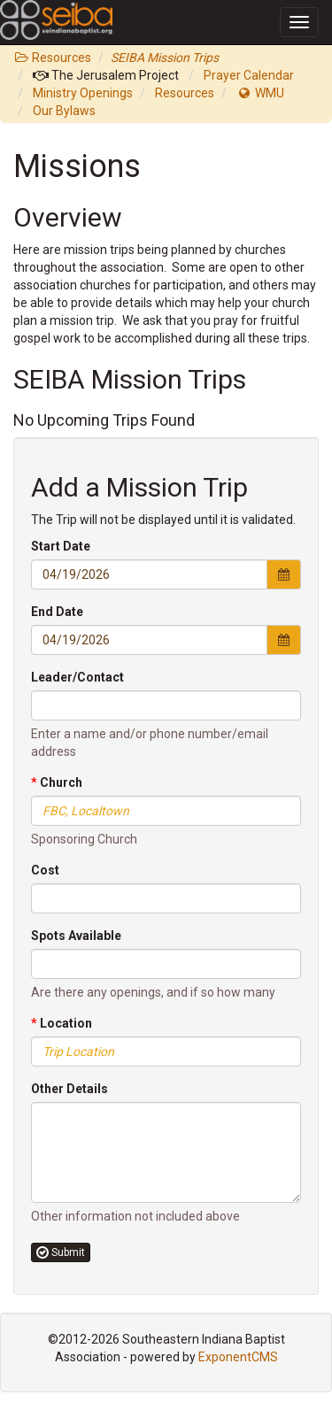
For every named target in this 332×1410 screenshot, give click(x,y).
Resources (52, 57)
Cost (45, 870)
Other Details (69, 1089)
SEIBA (25, 12)
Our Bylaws (64, 111)
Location (61, 1023)
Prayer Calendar (249, 75)
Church (56, 782)
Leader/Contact (77, 677)
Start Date (60, 546)
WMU (260, 93)
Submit (60, 1252)
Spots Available (76, 935)
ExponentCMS (238, 1357)
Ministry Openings (83, 93)
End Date (57, 612)
